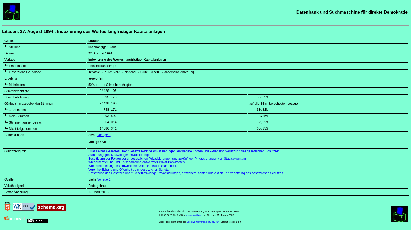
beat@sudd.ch (193, 215)
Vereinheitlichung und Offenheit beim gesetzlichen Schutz (128, 169)
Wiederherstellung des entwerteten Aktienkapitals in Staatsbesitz (133, 166)
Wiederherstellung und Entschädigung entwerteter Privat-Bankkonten (136, 162)
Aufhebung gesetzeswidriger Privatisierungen (120, 155)
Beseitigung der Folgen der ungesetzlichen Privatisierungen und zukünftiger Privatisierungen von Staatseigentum (167, 158)
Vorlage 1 (104, 135)
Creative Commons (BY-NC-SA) (203, 222)
